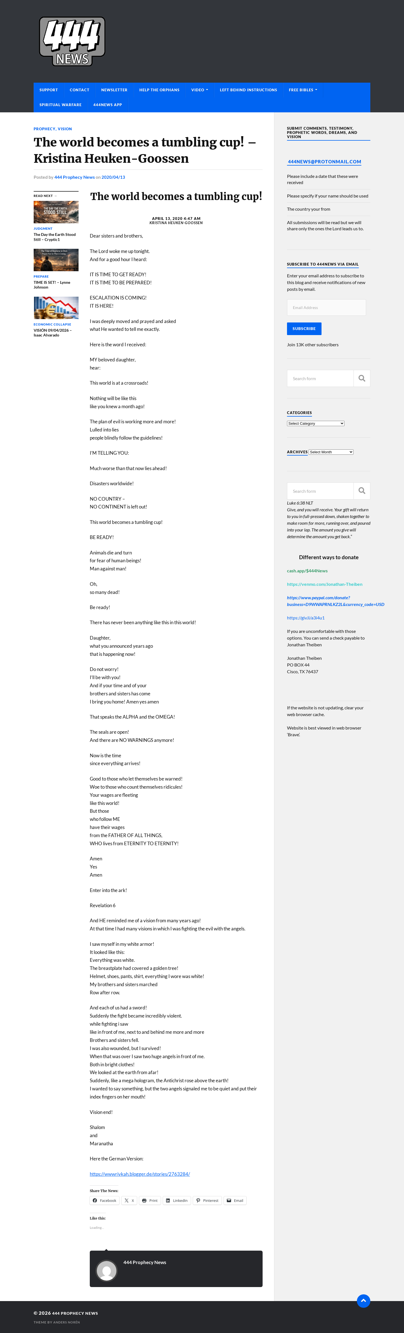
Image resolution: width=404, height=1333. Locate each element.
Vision (66, 128)
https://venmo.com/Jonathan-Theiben (324, 584)
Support (49, 90)
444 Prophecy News (74, 177)
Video (197, 90)
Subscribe (304, 328)
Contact (79, 90)
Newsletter (114, 90)
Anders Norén (68, 1322)
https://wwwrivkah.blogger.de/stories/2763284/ (140, 1173)
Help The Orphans (159, 90)
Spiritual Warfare (61, 105)
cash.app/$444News (307, 570)
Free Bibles (301, 90)
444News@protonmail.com (324, 161)
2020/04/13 (113, 177)
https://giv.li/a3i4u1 (306, 617)
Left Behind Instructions (248, 90)
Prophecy (45, 128)
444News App (107, 105)
